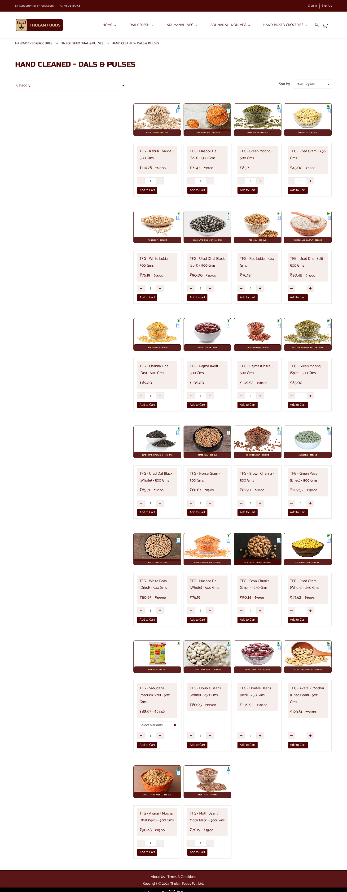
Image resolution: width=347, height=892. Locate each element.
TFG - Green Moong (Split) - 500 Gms (303, 369)
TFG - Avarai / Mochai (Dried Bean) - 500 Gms (300, 692)
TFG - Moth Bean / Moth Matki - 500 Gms (184, 810)
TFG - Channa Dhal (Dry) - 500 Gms (126, 369)
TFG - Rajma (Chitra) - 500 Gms (243, 369)
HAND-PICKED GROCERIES (33, 44)
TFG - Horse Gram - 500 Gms (183, 477)
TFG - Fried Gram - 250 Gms (303, 152)
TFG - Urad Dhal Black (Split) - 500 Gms (182, 262)
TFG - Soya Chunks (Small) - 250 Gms (244, 584)
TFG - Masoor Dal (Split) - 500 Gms (184, 155)
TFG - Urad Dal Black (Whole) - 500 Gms (122, 477)
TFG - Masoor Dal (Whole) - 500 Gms (186, 584)
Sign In (312, 5)
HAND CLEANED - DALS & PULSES (135, 44)
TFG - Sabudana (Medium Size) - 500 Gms (125, 692)
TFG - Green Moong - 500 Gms (243, 155)
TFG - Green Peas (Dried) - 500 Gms (302, 477)
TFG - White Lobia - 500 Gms (124, 262)
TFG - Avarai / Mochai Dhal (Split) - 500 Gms (127, 810)
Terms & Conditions (181, 870)
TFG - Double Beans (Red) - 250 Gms (244, 692)
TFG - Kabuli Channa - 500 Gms (126, 155)
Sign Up (327, 5)
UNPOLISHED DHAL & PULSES (82, 44)
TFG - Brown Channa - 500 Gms (243, 477)
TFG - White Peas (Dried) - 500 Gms (126, 584)
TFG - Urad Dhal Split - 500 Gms (303, 262)
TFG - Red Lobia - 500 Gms (244, 259)
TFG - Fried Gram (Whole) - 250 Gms (303, 584)
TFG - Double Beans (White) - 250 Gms (186, 692)
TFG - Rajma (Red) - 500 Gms (183, 369)
